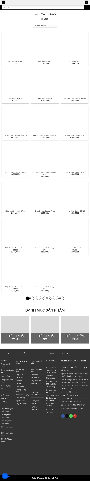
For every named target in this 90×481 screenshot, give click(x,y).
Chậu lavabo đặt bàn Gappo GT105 (45, 249)
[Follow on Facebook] (63, 416)
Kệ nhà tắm (20, 401)
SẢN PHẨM (21, 353)
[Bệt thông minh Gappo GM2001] (15, 119)
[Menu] (3, 2)
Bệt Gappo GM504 (74, 62)
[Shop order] (45, 25)
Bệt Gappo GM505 (15, 98)
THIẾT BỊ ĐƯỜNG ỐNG (36, 393)
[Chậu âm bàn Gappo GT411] (45, 195)
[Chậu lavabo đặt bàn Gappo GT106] (74, 232)
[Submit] (86, 7)
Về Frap (4, 360)
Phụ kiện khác (21, 404)
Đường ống (35, 401)
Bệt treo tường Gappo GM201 (15, 172)
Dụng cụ (34, 407)
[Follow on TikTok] (67, 416)
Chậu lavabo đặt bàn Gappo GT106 (74, 249)
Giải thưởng (5, 376)
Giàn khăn (20, 387)
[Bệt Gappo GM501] (45, 45)
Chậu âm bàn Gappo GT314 (15, 211)
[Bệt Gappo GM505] (15, 82)
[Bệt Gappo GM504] (74, 45)
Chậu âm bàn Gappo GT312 (74, 172)
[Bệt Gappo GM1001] (15, 45)
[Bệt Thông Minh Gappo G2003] (74, 82)
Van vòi (33, 404)
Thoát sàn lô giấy (22, 395)
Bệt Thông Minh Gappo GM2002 (45, 135)
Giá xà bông (20, 398)
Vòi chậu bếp (36, 378)
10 (58, 298)
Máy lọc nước (36, 381)
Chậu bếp (34, 375)
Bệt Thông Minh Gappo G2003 (75, 98)
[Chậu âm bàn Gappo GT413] (74, 195)
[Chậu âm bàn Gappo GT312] (74, 156)
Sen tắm (19, 381)
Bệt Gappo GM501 (45, 62)
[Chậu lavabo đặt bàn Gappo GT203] (45, 271)
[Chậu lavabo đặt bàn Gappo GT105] (45, 232)
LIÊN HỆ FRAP (67, 353)
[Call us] (71, 416)
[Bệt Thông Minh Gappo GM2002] (45, 119)
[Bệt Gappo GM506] (45, 82)
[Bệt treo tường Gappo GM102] (74, 119)
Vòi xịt (18, 384)
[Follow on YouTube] (75, 416)
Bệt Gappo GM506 (45, 98)
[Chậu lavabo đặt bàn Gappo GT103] (15, 232)
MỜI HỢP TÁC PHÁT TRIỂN (73, 360)
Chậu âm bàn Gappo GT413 (74, 211)
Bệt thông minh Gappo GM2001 (15, 135)
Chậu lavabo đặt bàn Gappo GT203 (45, 288)
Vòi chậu (19, 378)
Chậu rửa (19, 375)
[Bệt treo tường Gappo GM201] (15, 156)
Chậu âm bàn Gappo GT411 (45, 211)
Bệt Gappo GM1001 (15, 62)
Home (36, 14)
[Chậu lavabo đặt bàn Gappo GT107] (15, 271)
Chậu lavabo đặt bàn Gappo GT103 (15, 249)
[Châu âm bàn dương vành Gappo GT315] (45, 156)
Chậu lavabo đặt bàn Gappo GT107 (15, 288)
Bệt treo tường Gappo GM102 (74, 135)
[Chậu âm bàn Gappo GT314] (15, 195)
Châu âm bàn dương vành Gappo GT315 (45, 173)
